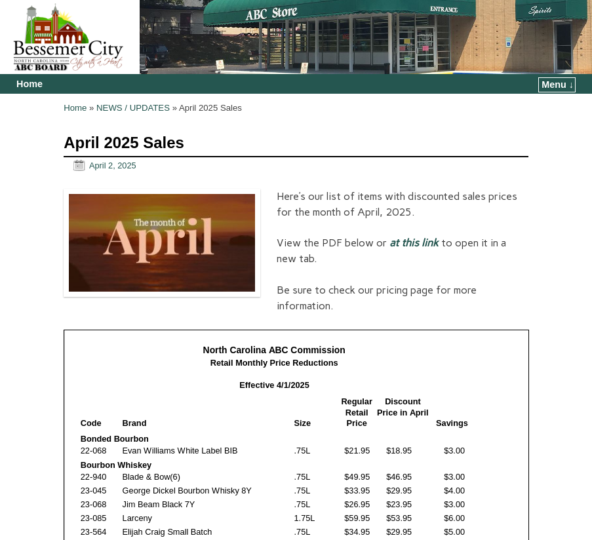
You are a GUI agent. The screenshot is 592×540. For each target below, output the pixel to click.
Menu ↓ (558, 84)
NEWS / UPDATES (133, 108)
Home (29, 84)
